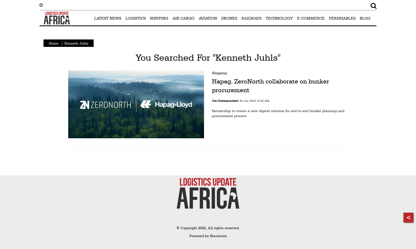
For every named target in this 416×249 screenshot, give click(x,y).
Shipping (219, 73)
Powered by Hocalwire (208, 236)
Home (53, 43)
